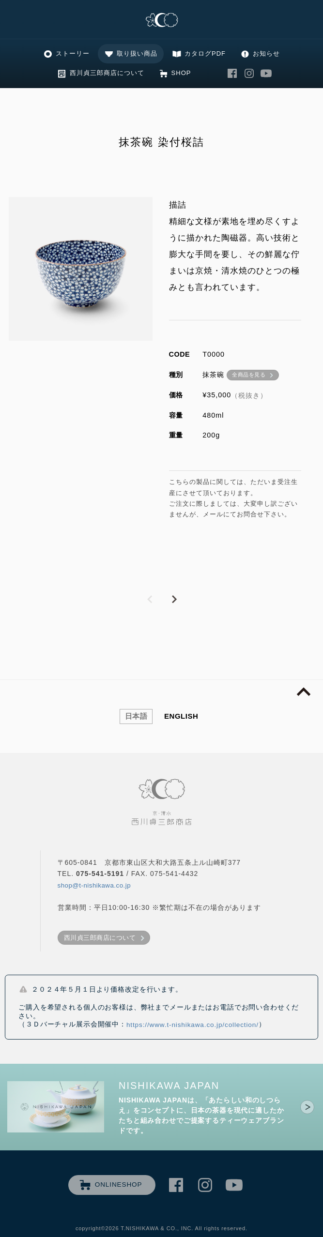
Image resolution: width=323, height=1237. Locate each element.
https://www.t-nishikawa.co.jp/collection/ (192, 1024)
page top (304, 692)
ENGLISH (181, 716)
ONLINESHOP (118, 1184)
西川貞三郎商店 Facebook (232, 73)
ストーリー (73, 53)
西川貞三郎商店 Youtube (266, 73)
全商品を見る (248, 374)
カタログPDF (205, 53)
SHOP (181, 72)
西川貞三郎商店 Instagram (249, 73)
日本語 (136, 716)
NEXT (174, 599)
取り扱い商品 (137, 53)
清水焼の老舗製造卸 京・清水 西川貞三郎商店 (162, 20)
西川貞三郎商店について (107, 72)
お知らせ (266, 53)
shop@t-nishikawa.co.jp (94, 885)
